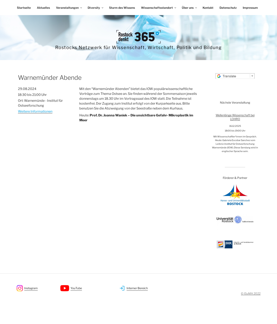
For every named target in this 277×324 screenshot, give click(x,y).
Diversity (96, 7)
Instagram (31, 288)
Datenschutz (228, 7)
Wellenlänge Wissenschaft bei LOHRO (235, 117)
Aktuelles (43, 7)
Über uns (190, 7)
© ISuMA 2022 (250, 293)
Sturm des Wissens (122, 7)
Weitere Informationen (35, 111)
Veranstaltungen (69, 7)
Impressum (250, 7)
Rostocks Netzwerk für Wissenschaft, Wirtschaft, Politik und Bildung (138, 47)
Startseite (24, 7)
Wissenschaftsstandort (159, 7)
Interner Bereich (137, 288)
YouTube (76, 288)
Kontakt (208, 7)
